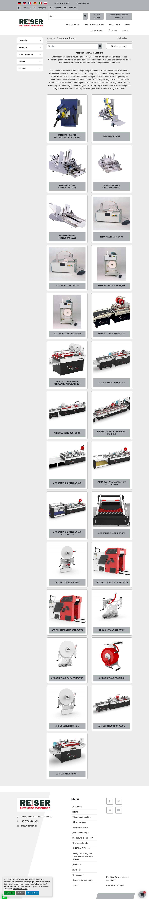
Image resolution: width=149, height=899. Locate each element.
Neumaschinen (72, 25)
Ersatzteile (114, 25)
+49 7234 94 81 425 (61, 3)
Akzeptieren (9, 893)
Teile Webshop (96, 16)
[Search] (68, 16)
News (127, 25)
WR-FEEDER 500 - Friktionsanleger (67, 236)
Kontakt (126, 30)
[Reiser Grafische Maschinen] (35, 804)
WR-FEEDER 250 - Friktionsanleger (67, 186)
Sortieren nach (119, 46)
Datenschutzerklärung (20, 889)
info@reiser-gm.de (82, 3)
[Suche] (72, 46)
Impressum (78, 875)
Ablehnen (20, 893)
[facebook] (24, 8)
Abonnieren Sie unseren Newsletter (119, 16)
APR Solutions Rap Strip (112, 630)
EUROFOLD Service (81, 848)
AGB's (75, 885)
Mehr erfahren (32, 893)
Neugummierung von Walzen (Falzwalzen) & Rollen (83, 856)
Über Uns (113, 30)
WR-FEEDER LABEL (111, 136)
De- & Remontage (80, 832)
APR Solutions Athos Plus (112, 334)
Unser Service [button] (97, 30)
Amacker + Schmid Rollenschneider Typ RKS (67, 136)
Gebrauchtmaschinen (94, 25)
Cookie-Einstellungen (115, 885)
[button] (72, 25)
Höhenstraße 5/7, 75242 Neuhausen (37, 816)
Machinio (114, 880)
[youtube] (70, 8)
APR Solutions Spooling (112, 678)
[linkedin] (55, 8)
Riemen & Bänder (80, 843)
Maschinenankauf (81, 827)
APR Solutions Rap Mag (67, 582)
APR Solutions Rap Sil (67, 726)
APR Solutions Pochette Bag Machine (112, 433)
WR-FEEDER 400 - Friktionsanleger (111, 186)
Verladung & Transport (83, 838)
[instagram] (40, 8)
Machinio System (114, 877)
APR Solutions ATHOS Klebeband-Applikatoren (67, 382)
